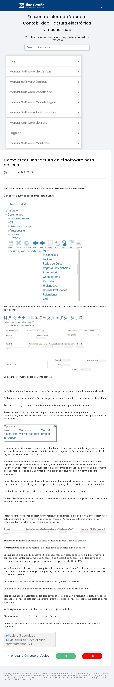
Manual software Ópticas (28, 82)
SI (66, 656)
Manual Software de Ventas (30, 71)
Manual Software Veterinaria (31, 92)
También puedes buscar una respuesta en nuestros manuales (57, 38)
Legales (15, 133)
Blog (13, 61)
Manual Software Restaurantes (33, 112)
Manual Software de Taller (29, 122)
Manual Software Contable (30, 143)
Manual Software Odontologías (33, 102)
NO (92, 656)
